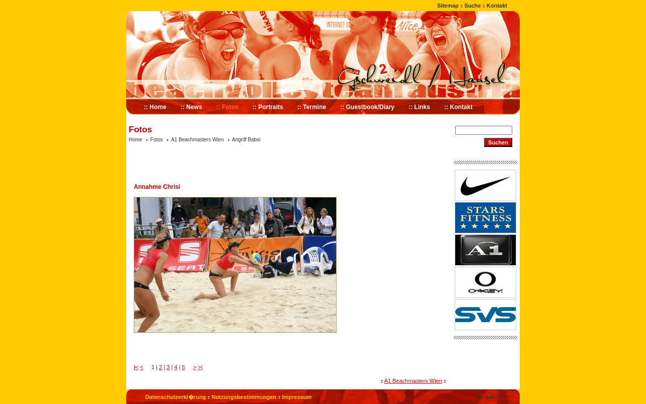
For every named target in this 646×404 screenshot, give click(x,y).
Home (135, 139)
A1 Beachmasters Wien (197, 139)
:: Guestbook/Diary (367, 107)
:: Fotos (227, 107)
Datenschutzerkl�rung (175, 397)
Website (466, 397)
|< (136, 367)
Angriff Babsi (246, 139)
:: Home (155, 107)
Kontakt (497, 6)
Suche (472, 6)
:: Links (419, 107)
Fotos (156, 139)
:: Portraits (267, 107)
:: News (191, 107)
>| (200, 367)
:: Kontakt (458, 107)
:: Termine (311, 107)
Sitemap (448, 6)
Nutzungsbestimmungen (243, 397)
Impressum (297, 397)
